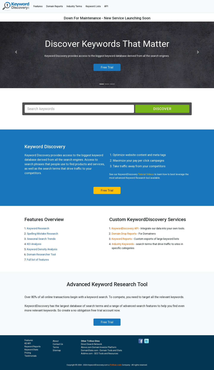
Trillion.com (115, 365)
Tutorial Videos (146, 174)
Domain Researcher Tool (41, 254)
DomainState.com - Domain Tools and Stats (101, 350)
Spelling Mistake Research (42, 233)
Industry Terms (74, 6)
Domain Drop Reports (124, 233)
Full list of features (38, 259)
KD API (28, 343)
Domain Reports (54, 6)
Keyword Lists (93, 6)
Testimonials (31, 356)
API (106, 6)
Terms (56, 347)
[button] (16, 52)
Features (38, 6)
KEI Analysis (34, 244)
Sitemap (57, 350)
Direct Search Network (91, 344)
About (56, 341)
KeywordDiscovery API (125, 228)
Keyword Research (38, 228)
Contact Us (58, 344)
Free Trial (107, 190)
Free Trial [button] (107, 67)
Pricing (28, 353)
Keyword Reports (122, 238)
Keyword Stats (31, 349)
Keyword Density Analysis (42, 249)
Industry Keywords (123, 244)
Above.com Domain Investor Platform (98, 347)
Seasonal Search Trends (41, 238)
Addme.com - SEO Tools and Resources (99, 353)
